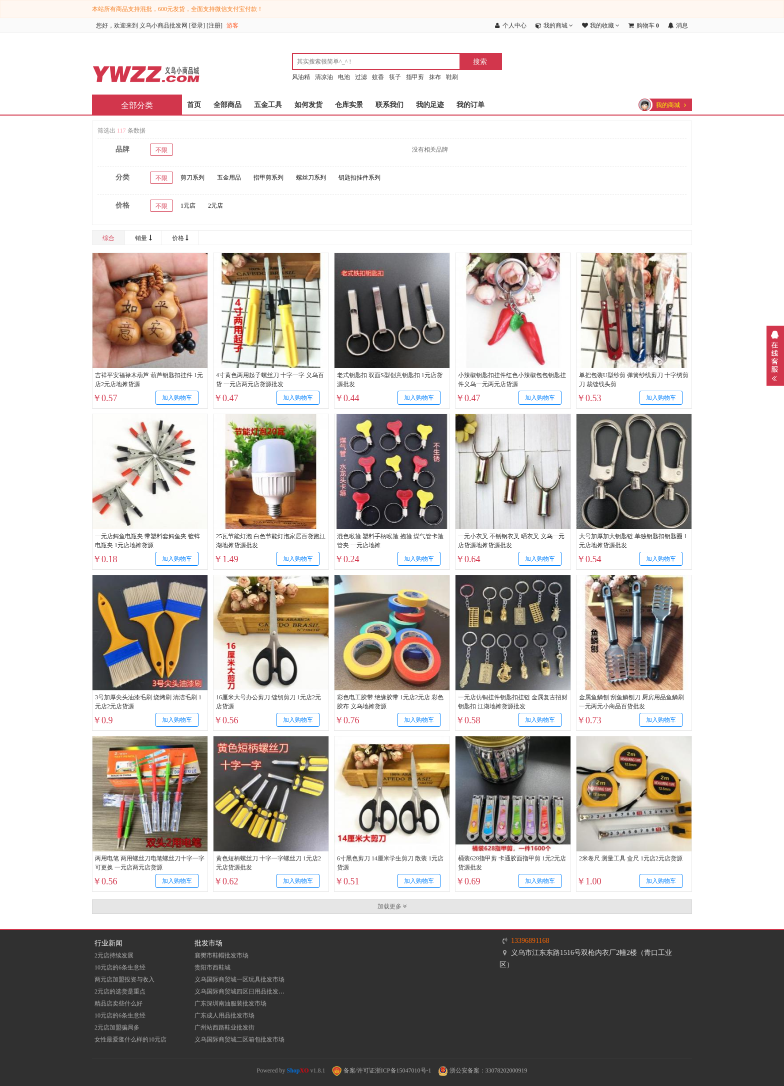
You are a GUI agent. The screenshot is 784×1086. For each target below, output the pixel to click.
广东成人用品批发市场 (224, 1015)
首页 (194, 105)
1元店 (188, 205)
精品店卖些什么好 (118, 1003)
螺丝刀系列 (311, 177)
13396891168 (530, 940)
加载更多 (392, 906)
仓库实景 (349, 105)
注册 (214, 25)
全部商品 (228, 105)
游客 (232, 25)
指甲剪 (415, 77)
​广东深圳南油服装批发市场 (230, 1003)
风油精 (301, 77)
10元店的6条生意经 (120, 967)
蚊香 (378, 77)
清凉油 (324, 77)
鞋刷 (452, 77)
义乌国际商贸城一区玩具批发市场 (239, 979)
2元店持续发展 (114, 955)
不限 (162, 150)
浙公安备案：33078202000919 (483, 1070)
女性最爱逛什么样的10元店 (130, 1039)
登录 (197, 25)
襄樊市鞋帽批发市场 (221, 955)
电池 (344, 77)
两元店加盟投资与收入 (124, 979)
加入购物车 (177, 397)
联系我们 (390, 105)
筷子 (395, 77)
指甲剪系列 (269, 177)
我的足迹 (430, 105)
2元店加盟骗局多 (117, 1027)
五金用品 (229, 177)
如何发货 (308, 105)
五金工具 (268, 105)
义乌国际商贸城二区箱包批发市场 (239, 1039)
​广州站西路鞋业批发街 (224, 1027)
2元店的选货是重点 (120, 991)
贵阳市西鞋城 (212, 967)
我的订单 (470, 105)
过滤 (361, 77)
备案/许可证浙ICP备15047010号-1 (382, 1070)
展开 (775, 356)
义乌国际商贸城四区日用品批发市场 (242, 991)
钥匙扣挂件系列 (359, 177)
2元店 (215, 205)
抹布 (435, 77)
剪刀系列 (192, 177)
